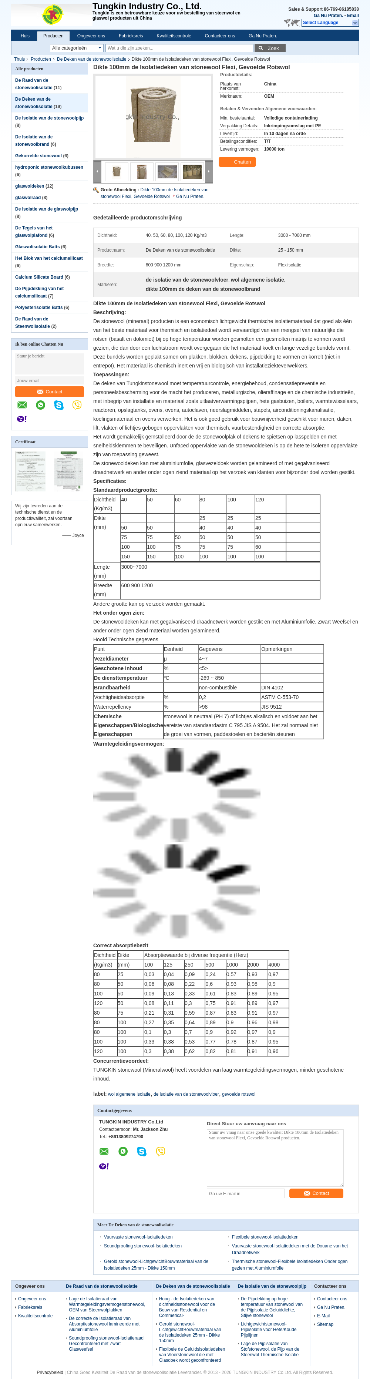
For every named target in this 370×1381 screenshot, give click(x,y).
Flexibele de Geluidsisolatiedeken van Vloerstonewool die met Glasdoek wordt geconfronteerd (192, 1355)
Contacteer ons (220, 35)
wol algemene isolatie (129, 1094)
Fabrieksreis (131, 35)
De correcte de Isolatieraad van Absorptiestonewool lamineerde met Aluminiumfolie (104, 1324)
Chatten (238, 162)
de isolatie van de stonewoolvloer (186, 1094)
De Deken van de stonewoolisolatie (91, 59)
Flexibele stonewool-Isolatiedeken (265, 1237)
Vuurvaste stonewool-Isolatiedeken (138, 1237)
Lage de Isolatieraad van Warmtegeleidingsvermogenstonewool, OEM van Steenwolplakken (107, 1304)
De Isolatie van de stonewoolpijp (49, 118)
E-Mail (323, 1315)
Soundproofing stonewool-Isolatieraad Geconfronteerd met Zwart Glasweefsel (106, 1343)
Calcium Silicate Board (39, 277)
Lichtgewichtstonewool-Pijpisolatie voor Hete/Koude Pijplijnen (269, 1329)
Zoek (273, 48)
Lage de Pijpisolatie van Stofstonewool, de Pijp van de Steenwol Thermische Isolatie (270, 1349)
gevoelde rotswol (238, 1094)
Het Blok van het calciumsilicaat (49, 258)
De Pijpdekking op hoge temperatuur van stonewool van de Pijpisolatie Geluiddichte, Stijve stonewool (272, 1307)
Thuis (19, 59)
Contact (50, 391)
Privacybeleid (50, 1372)
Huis (25, 35)
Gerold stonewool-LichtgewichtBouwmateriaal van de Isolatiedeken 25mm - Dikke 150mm (190, 1332)
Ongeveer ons (91, 35)
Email (353, 15)
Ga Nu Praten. (328, 15)
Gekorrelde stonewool (38, 155)
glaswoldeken (29, 186)
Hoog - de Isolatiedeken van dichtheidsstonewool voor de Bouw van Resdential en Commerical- (187, 1307)
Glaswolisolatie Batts (37, 246)
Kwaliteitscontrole (174, 35)
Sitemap (325, 1324)
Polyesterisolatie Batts (39, 307)
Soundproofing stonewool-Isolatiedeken (143, 1246)
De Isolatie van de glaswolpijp (46, 209)
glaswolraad (28, 197)
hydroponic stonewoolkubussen (49, 167)
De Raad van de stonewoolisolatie (101, 1286)
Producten (53, 35)
